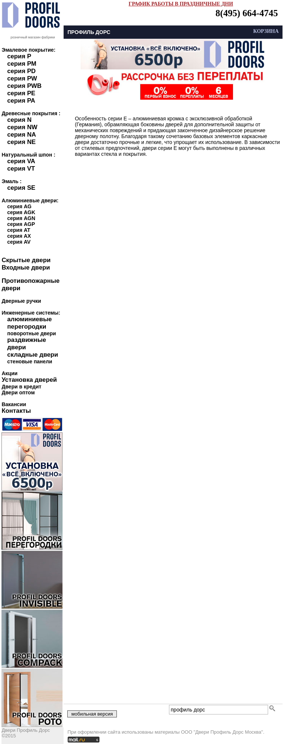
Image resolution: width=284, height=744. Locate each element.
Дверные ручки (21, 301)
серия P (19, 56)
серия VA (21, 161)
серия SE (21, 187)
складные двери (32, 354)
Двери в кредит (21, 387)
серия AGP (21, 224)
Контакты (16, 410)
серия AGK (21, 212)
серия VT (21, 168)
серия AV (18, 242)
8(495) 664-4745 (247, 13)
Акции (9, 373)
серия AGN (21, 218)
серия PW (22, 78)
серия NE (21, 141)
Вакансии (13, 404)
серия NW (22, 127)
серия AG (19, 206)
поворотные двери (31, 333)
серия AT (18, 230)
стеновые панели (29, 361)
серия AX (19, 236)
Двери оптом (18, 392)
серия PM (21, 63)
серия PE (21, 93)
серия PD (21, 71)
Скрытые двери (25, 260)
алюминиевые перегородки (29, 323)
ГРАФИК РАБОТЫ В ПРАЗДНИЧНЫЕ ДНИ (181, 4)
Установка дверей (29, 379)
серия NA (21, 134)
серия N (19, 119)
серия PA (21, 100)
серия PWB (24, 85)
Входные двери (25, 267)
